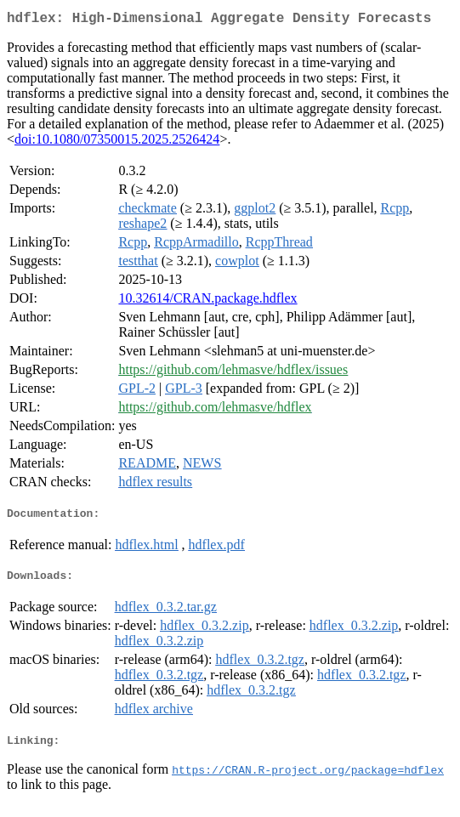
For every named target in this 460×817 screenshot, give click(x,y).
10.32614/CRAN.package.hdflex (207, 301)
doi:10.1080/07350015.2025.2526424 (116, 142)
